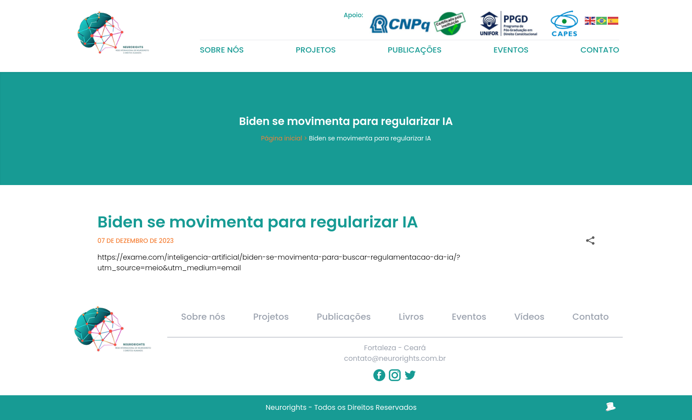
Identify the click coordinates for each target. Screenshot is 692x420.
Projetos (316, 49)
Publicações (415, 49)
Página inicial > (284, 138)
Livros (411, 316)
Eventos (510, 49)
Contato (599, 49)
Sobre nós (222, 49)
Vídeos (529, 316)
